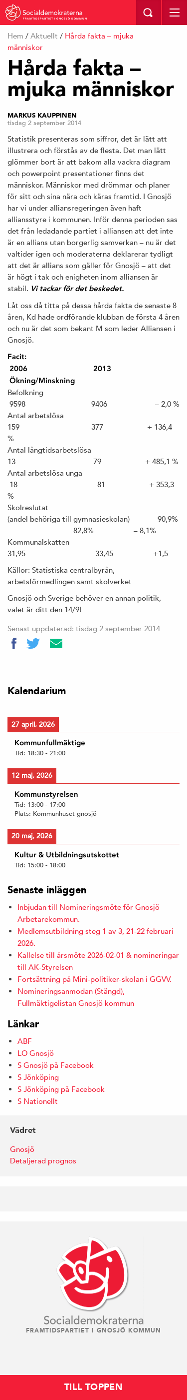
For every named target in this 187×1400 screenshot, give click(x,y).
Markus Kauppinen (42, 115)
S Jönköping (38, 1077)
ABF (24, 1041)
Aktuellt (44, 36)
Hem (15, 36)
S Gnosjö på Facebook (55, 1065)
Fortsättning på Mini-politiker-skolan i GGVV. (94, 979)
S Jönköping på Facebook (61, 1089)
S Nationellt (37, 1101)
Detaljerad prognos (43, 1160)
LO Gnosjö (35, 1053)
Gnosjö (22, 1149)
